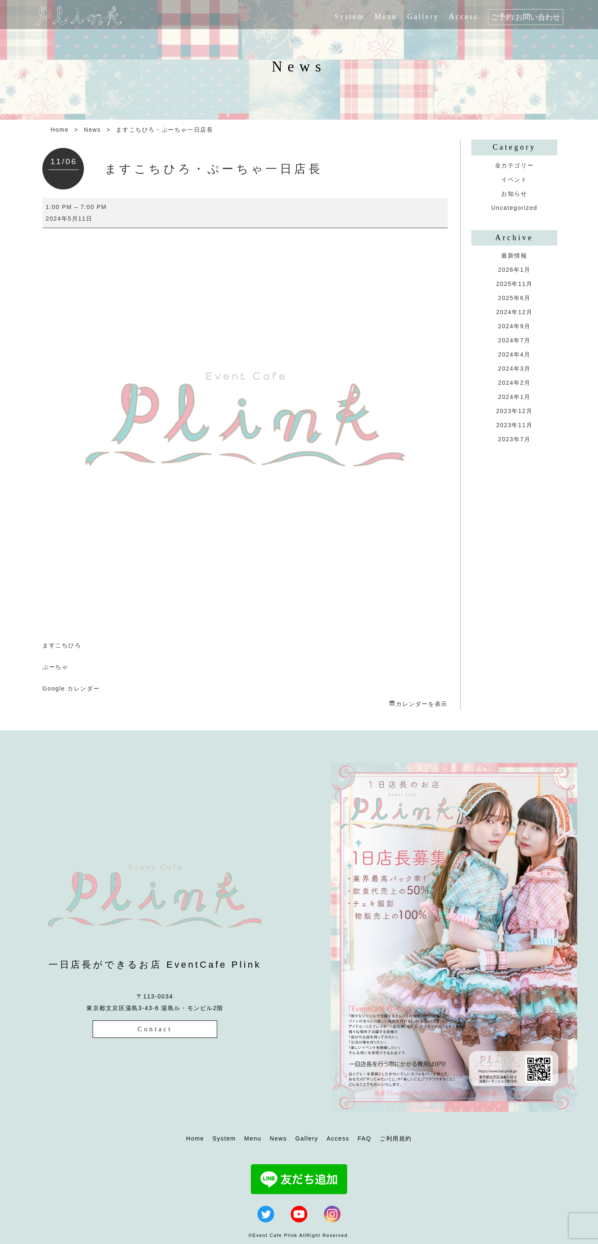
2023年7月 (514, 439)
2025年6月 (514, 298)
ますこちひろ (61, 645)
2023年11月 (514, 425)
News (92, 129)
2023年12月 (514, 411)
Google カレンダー (71, 688)
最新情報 (514, 255)
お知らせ (514, 193)
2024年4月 (514, 354)
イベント (514, 179)
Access (463, 16)
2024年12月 (514, 312)
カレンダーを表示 (422, 704)
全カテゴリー (514, 165)
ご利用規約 (396, 1138)
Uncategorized (514, 207)
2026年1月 (514, 269)
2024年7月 (514, 340)
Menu (386, 16)
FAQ (364, 1138)
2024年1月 (514, 396)
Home (60, 129)
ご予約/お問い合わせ (525, 17)
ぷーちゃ (55, 667)
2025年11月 (514, 283)
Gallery (423, 16)
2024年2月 (514, 382)
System (349, 16)
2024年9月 (514, 326)
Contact (154, 1029)
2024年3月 (514, 368)
